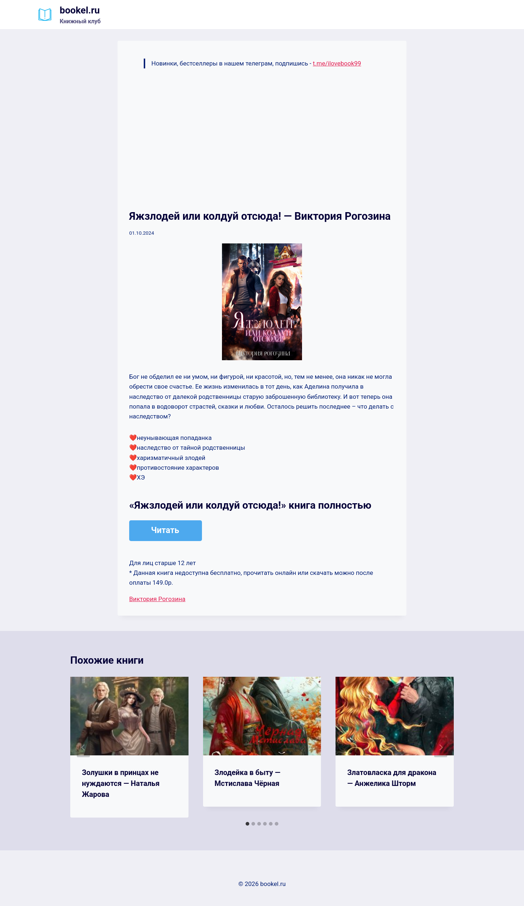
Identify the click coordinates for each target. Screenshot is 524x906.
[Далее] (440, 747)
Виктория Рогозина (157, 599)
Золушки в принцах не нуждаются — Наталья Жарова (121, 783)
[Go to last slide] (83, 747)
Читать (165, 530)
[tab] (247, 824)
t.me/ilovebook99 (337, 63)
